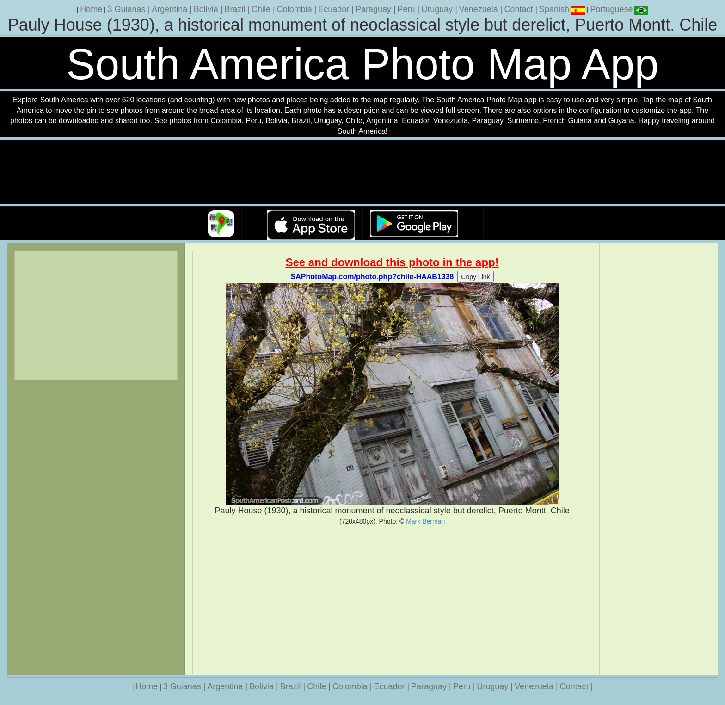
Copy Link (475, 277)
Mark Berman (425, 521)
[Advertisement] (392, 600)
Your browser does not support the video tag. (362, 172)
